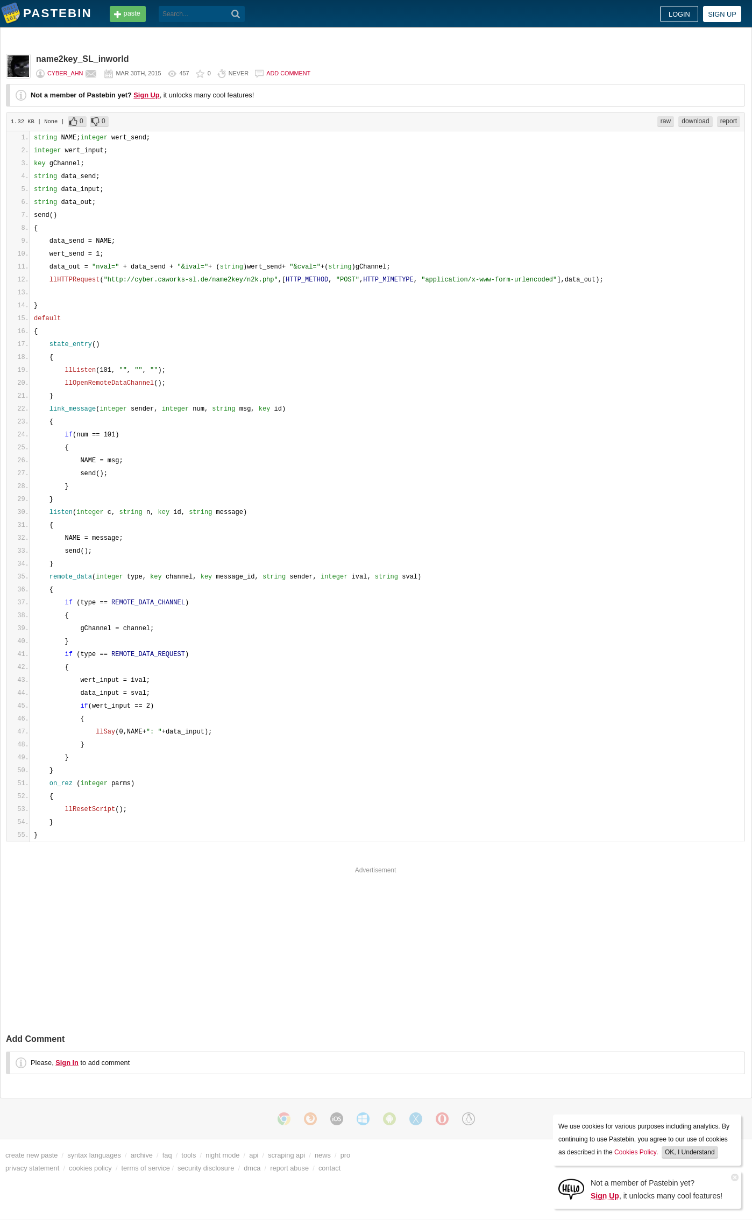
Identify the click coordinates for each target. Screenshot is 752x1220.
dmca (252, 1168)
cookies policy (90, 1168)
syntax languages (94, 1155)
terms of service (146, 1168)
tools (188, 1155)
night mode (222, 1155)
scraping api (286, 1155)
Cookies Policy (635, 1152)
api (253, 1155)
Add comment (288, 73)
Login (679, 14)
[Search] (236, 14)
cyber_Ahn (65, 73)
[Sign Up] (571, 1188)
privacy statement (32, 1168)
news (323, 1155)
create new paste (31, 1155)
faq (167, 1155)
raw (666, 121)
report (728, 121)
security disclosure (206, 1168)
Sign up (722, 14)
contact (329, 1168)
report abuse (289, 1168)
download (695, 121)
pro (345, 1155)
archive (142, 1155)
